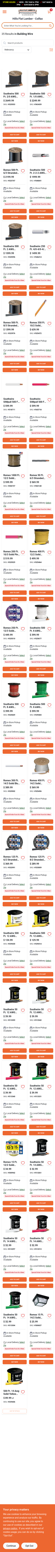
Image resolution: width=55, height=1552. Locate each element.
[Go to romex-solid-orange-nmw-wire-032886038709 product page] (14, 564)
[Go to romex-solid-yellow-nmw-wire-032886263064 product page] (14, 488)
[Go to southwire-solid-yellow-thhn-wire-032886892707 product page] (14, 1390)
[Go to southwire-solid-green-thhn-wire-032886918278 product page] (14, 1327)
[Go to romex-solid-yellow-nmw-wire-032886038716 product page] (14, 640)
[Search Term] (27, 26)
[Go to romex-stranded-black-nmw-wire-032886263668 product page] (14, 335)
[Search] (50, 25)
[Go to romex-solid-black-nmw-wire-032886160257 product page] (41, 869)
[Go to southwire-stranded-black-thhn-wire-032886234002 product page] (41, 106)
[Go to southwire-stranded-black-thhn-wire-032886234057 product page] (14, 106)
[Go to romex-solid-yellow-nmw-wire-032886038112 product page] (41, 564)
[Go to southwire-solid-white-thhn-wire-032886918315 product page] (14, 1251)
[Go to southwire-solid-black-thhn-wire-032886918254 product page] (41, 1175)
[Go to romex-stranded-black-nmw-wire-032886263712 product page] (14, 183)
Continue (11, 1545)
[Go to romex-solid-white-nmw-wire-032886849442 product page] (41, 1327)
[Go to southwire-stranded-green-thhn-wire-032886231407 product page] (41, 717)
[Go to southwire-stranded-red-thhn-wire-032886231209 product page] (14, 717)
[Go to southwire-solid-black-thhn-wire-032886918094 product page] (14, 1022)
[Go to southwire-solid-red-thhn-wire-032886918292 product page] (41, 1251)
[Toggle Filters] (51, 49)
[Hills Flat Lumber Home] (27, 12)
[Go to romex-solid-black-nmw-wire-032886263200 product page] (14, 869)
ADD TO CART (14, 135)
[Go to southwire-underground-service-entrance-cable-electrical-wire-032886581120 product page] (41, 259)
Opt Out (29, 1545)
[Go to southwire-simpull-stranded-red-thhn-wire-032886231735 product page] (41, 412)
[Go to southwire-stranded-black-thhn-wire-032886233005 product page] (14, 259)
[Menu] (4, 12)
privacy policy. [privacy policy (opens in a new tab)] (10, 1528)
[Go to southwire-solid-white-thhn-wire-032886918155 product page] (41, 1022)
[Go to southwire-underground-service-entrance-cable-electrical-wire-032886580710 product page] (41, 183)
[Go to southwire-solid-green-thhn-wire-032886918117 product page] (41, 1098)
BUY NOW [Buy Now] (14, 141)
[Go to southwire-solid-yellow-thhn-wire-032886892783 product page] (41, 946)
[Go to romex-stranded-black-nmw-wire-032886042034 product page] (41, 488)
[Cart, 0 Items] (49, 12)
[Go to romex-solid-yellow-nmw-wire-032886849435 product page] (14, 1175)
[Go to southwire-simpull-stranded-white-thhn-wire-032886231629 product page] (14, 412)
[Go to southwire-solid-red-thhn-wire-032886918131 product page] (14, 1098)
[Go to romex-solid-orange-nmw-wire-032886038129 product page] (41, 335)
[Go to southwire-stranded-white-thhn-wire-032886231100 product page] (41, 640)
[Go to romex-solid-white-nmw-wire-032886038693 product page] (14, 793)
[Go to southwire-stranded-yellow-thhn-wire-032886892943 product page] (14, 946)
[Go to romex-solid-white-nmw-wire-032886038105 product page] (41, 793)
